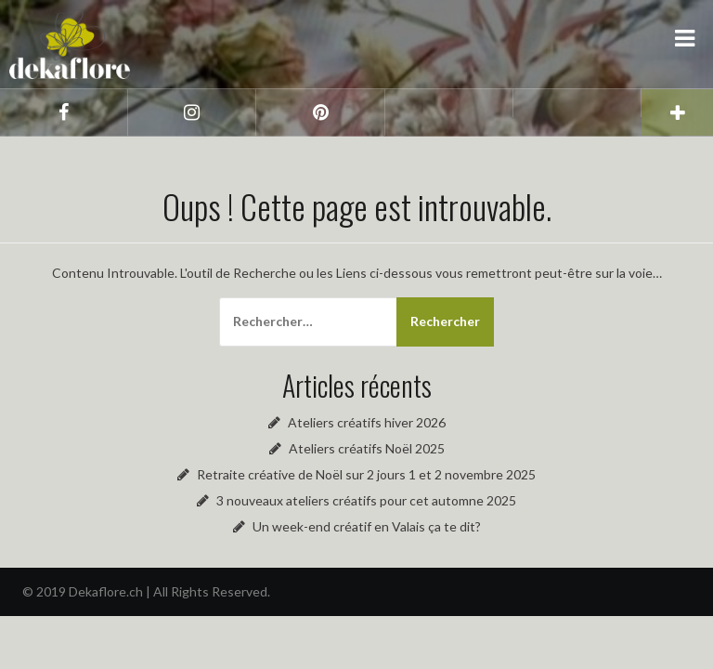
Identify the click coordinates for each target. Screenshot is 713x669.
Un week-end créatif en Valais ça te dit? (367, 526)
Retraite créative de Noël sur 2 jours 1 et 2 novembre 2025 (366, 474)
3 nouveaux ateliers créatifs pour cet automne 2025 (366, 500)
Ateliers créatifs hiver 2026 (367, 422)
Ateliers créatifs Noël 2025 (367, 448)
